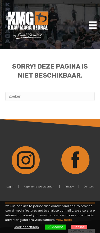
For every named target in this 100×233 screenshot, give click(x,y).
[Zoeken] (50, 96)
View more (64, 220)
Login (9, 186)
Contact (89, 186)
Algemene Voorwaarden (39, 186)
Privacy (69, 186)
